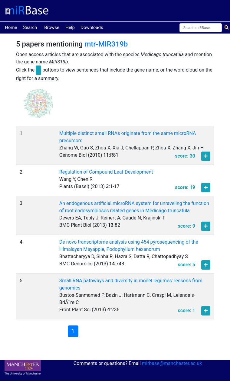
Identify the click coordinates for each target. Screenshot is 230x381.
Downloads (91, 27)
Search (30, 27)
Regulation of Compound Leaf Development (106, 172)
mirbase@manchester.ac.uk (172, 363)
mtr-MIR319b (106, 44)
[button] (38, 106)
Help (70, 27)
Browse (51, 27)
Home (11, 27)
